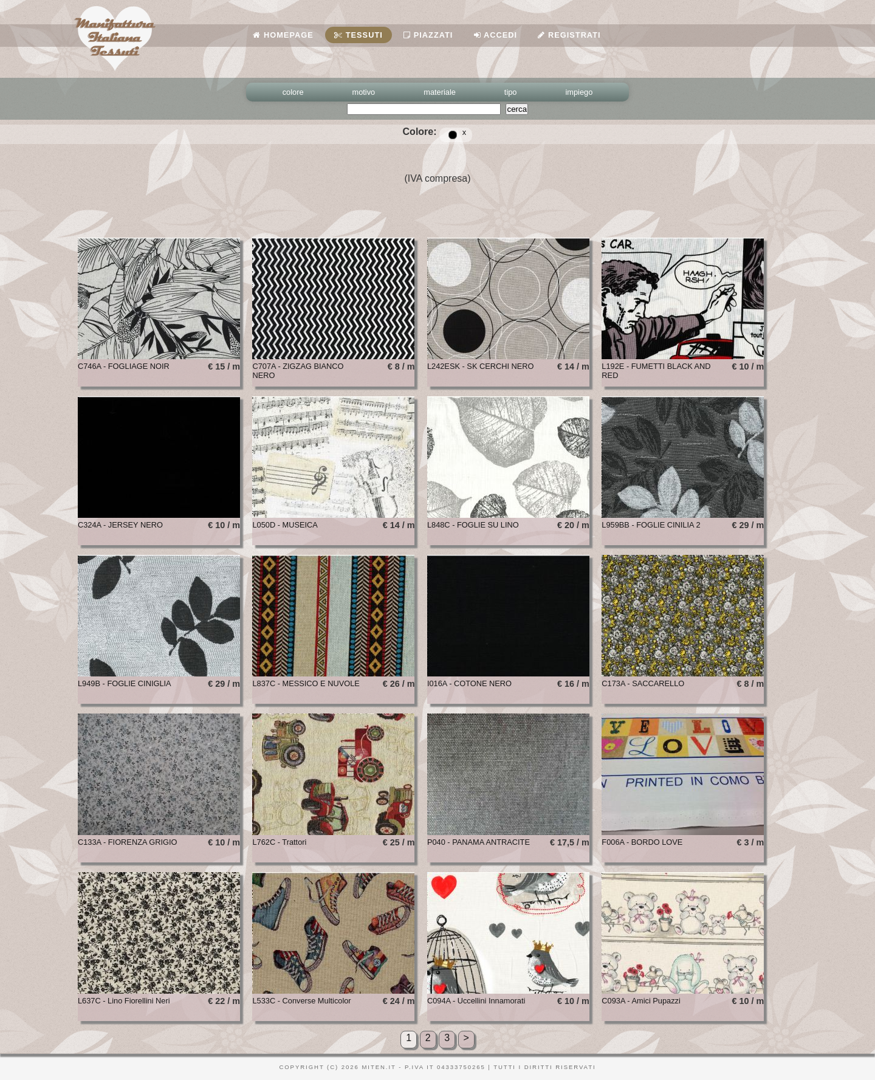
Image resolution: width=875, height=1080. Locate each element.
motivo (364, 92)
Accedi (495, 35)
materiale (440, 92)
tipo (510, 92)
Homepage (283, 35)
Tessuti (358, 35)
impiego (579, 92)
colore (293, 92)
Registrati (569, 35)
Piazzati (428, 35)
